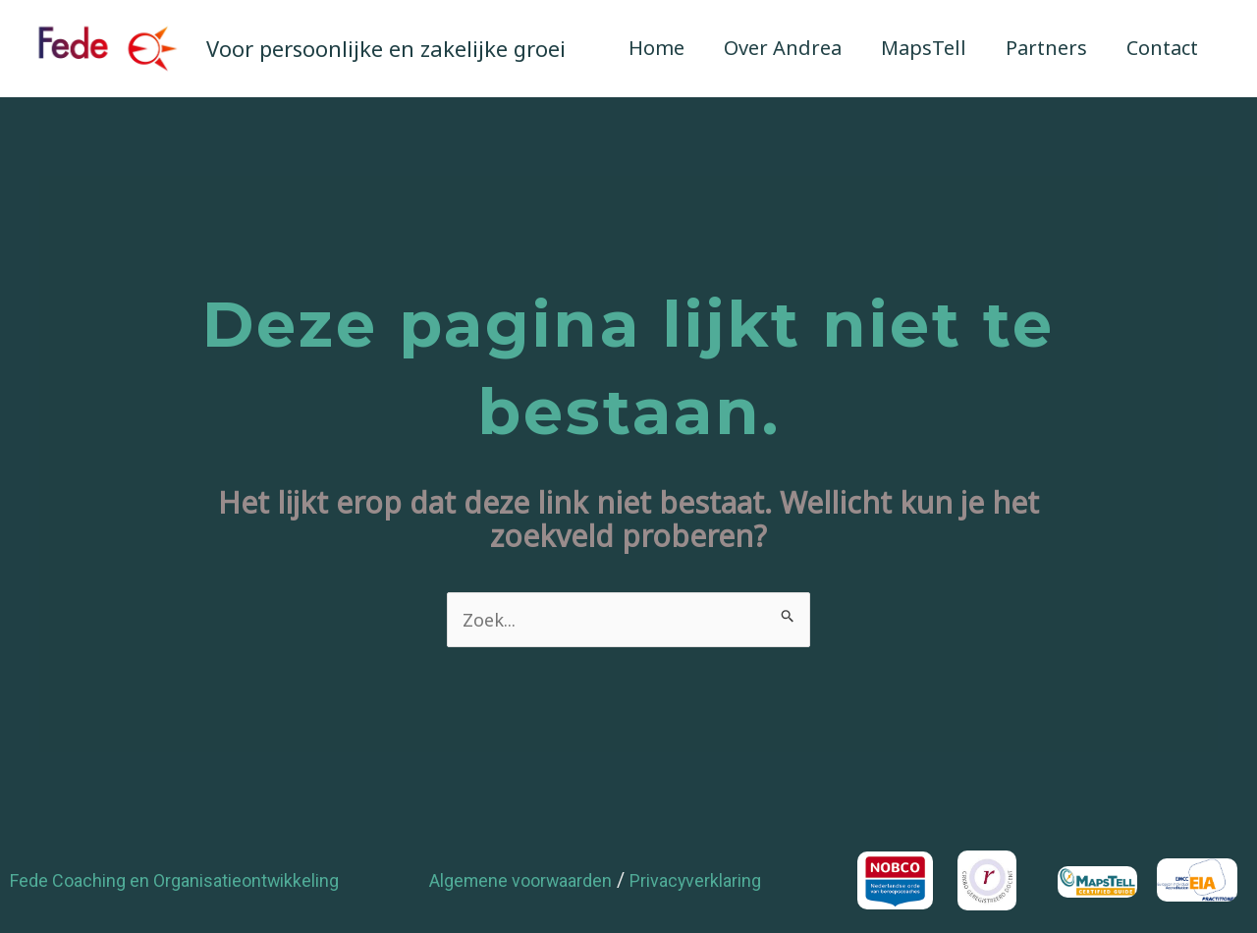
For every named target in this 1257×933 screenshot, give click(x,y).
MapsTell (923, 47)
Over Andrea (783, 47)
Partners (1046, 47)
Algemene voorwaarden (531, 884)
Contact (1162, 47)
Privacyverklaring (726, 884)
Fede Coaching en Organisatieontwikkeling (193, 884)
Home (656, 47)
